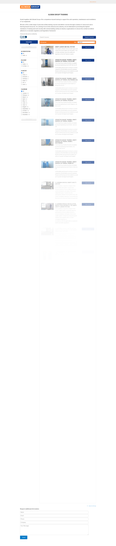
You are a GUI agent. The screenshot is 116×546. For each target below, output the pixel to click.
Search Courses (89, 37)
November (25, 112)
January (25, 93)
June (24, 103)
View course (88, 47)
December (25, 114)
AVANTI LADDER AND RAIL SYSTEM (65, 47)
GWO (24, 55)
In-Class (25, 66)
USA (24, 84)
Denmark (25, 76)
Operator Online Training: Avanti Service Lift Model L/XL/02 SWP (65, 60)
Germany (25, 78)
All (22, 53)
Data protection (93, 1)
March (24, 97)
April (24, 99)
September (25, 108)
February (25, 95)
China (24, 74)
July (24, 104)
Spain (24, 80)
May (24, 101)
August (24, 106)
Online (24, 64)
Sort (75, 42)
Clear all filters (29, 46)
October (25, 110)
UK (23, 82)
